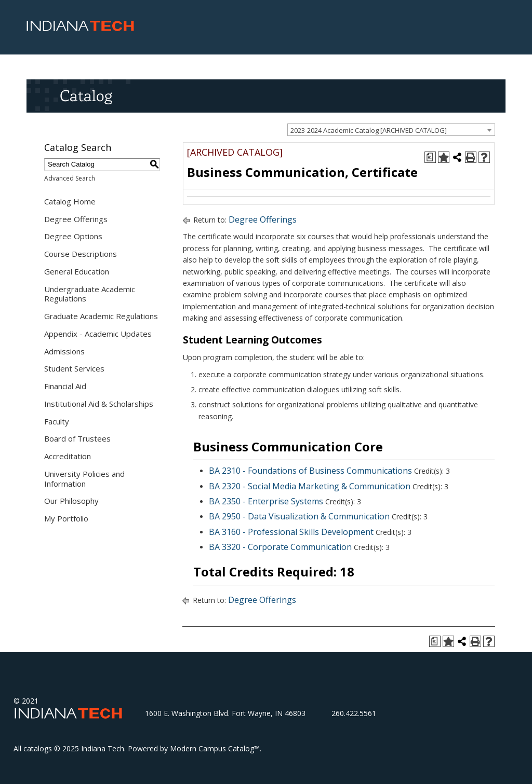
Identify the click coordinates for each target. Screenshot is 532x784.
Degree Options (73, 236)
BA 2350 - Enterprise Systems (266, 501)
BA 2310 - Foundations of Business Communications (310, 470)
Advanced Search (69, 178)
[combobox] (391, 129)
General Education (76, 271)
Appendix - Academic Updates (98, 333)
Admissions (64, 351)
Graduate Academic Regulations (101, 316)
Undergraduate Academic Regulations (89, 294)
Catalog (86, 95)
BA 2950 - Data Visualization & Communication (299, 516)
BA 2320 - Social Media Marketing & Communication (309, 486)
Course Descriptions (80, 254)
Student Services (74, 368)
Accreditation (67, 456)
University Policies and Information (84, 479)
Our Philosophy (71, 501)
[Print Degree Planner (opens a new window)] (430, 157)
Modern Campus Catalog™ (215, 748)
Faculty (56, 421)
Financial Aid (65, 386)
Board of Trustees (77, 438)
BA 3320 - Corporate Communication (280, 547)
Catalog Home (70, 201)
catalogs (37, 748)
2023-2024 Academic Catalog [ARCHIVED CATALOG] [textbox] (368, 130)
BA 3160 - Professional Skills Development (291, 532)
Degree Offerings (76, 219)
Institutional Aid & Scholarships (98, 403)
